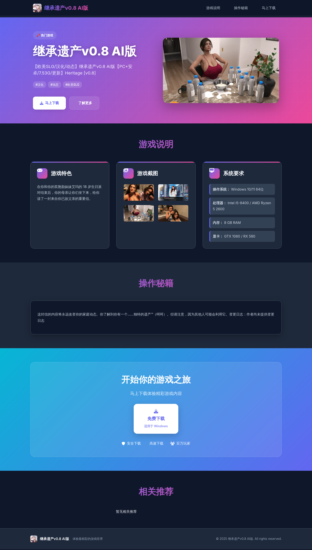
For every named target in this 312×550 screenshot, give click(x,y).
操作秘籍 (241, 8)
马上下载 (269, 8)
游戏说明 (213, 8)
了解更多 (85, 103)
